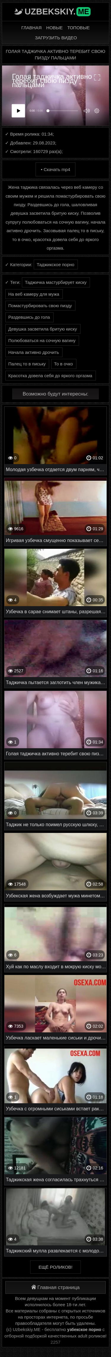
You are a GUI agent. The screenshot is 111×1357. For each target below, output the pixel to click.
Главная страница (55, 1287)
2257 (55, 1342)
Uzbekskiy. (58, 11)
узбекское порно (84, 1329)
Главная (31, 27)
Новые (54, 27)
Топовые (78, 27)
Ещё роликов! (55, 1267)
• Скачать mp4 (55, 169)
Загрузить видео (56, 37)
